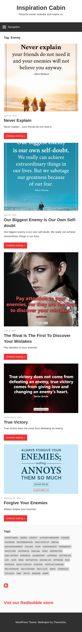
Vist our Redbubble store (28, 602)
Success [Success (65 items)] (9, 573)
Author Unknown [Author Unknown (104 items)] (49, 538)
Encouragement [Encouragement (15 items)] (14, 547)
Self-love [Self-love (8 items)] (42, 569)
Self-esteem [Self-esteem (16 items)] (27, 569)
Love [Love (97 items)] (13, 560)
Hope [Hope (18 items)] (45, 551)
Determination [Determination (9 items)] (25, 542)
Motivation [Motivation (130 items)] (31, 560)
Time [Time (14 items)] (18, 573)
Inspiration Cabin (41, 7)
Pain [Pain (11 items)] (67, 560)
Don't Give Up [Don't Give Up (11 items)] (42, 542)
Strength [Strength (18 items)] (63, 569)
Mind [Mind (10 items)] (20, 560)
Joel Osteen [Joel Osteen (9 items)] (11, 555)
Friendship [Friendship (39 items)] (65, 547)
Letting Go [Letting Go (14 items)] (65, 555)
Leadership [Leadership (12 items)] (39, 555)
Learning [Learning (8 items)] (52, 555)
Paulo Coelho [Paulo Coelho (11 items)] (24, 564)
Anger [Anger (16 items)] (23, 538)
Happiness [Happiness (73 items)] (23, 551)
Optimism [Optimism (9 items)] (58, 560)
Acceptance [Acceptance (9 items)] (11, 538)
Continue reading (14, 136)
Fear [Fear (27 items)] (38, 547)
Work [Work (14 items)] (45, 573)
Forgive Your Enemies (26, 503)
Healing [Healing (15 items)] (35, 551)
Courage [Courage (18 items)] (10, 542)
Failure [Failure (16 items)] (29, 547)
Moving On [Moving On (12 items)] (45, 560)
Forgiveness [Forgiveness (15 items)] (50, 547)
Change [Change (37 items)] (65, 538)
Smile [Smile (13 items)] (52, 569)
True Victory (16, 422)
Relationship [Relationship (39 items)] (12, 569)
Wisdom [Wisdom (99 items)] (36, 573)
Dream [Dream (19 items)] (54, 542)
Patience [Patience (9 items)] (9, 564)
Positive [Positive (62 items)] (38, 564)
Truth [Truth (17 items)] (26, 573)
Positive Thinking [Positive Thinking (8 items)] (54, 564)
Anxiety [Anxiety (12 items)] (33, 538)
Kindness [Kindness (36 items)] (25, 555)
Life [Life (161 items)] (7, 560)
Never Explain (17, 120)
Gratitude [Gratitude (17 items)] (10, 551)
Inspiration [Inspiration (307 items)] (56, 551)
